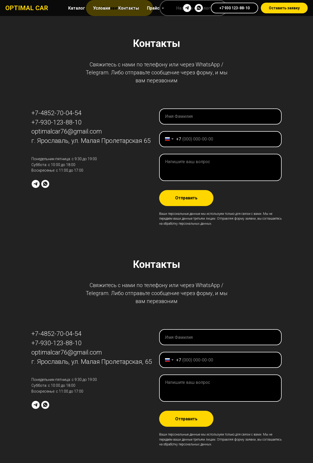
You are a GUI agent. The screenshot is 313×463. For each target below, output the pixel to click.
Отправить (186, 197)
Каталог (76, 8)
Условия (101, 8)
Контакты (128, 8)
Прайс (153, 8)
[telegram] (187, 8)
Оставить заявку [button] (284, 8)
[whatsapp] (199, 8)
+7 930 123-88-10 (234, 8)
